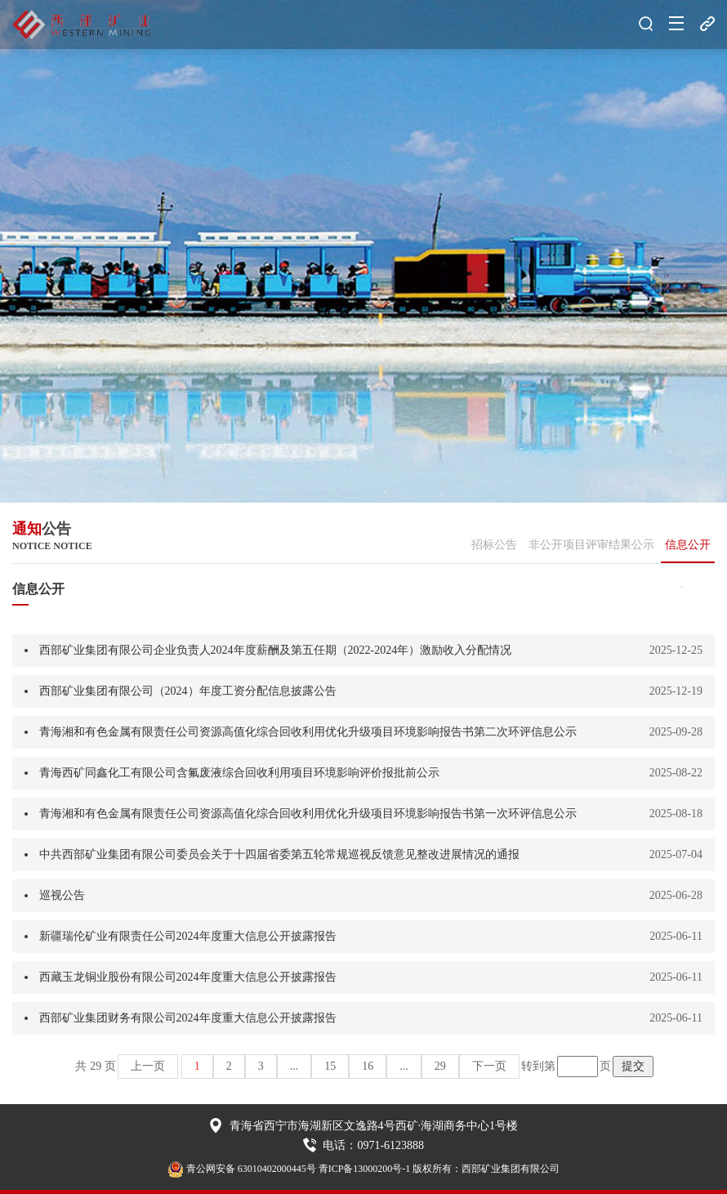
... (294, 1066)
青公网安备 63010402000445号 (241, 1168)
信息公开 (688, 545)
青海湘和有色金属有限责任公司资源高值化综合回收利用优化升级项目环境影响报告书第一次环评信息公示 (308, 813)
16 (367, 1066)
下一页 (489, 1066)
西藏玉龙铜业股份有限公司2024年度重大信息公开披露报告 (188, 977)
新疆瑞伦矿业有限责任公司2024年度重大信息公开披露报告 (188, 936)
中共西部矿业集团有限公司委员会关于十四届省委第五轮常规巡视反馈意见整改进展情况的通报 (279, 854)
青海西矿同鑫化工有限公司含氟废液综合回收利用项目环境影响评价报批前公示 (239, 773)
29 (440, 1066)
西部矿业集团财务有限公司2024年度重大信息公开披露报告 (188, 1018)
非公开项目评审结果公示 (591, 545)
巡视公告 (62, 895)
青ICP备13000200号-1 (365, 1168)
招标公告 (494, 545)
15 (330, 1066)
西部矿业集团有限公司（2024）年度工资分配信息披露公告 (188, 691)
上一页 (148, 1066)
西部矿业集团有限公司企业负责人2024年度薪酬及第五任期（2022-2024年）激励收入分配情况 (275, 650)
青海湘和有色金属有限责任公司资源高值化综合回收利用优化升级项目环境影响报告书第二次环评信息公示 (308, 732)
